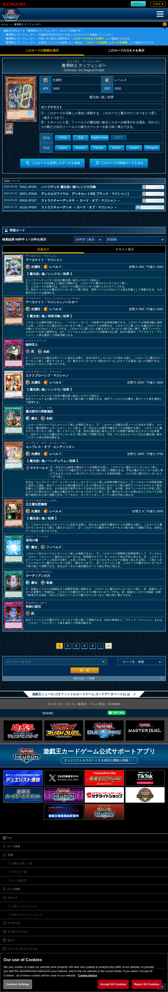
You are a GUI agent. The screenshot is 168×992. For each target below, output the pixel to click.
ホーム (4, 24)
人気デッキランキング (24, 906)
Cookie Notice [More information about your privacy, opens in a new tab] (87, 975)
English (63, 147)
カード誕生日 (19, 880)
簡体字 (118, 137)
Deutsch (81, 147)
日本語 (63, 137)
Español (134, 147)
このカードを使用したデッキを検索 (106, 42)
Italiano (116, 147)
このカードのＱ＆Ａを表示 (87, 38)
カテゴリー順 (19, 872)
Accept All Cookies (113, 984)
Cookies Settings (18, 984)
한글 (80, 137)
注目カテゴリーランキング (26, 914)
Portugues (152, 147)
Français (98, 147)
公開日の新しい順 (21, 863)
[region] (84, 972)
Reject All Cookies (146, 984)
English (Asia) (99, 137)
